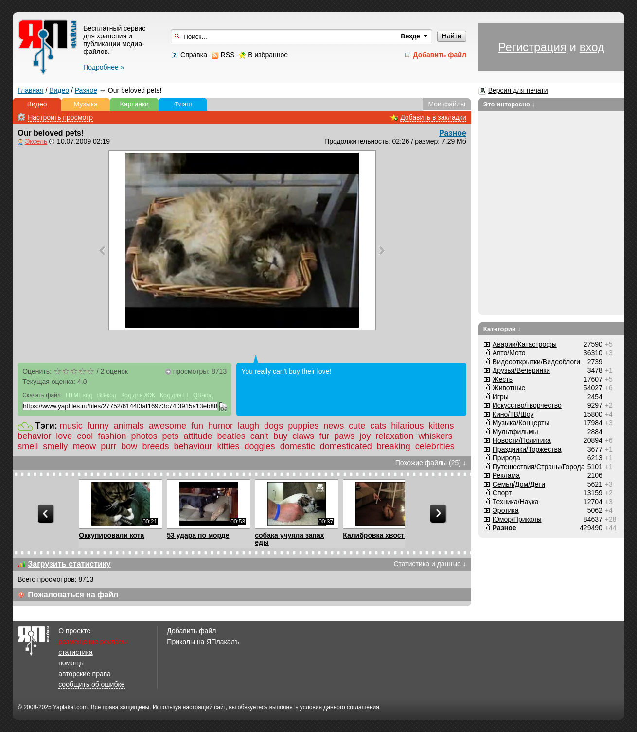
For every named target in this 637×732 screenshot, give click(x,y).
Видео (59, 90)
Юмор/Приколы (517, 519)
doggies (260, 446)
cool (85, 436)
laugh (248, 426)
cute (357, 426)
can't (259, 436)
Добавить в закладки (433, 117)
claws (303, 436)
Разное (86, 90)
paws (344, 436)
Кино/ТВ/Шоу (513, 414)
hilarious (407, 426)
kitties (228, 446)
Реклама (506, 475)
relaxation (394, 436)
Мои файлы (446, 104)
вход (592, 46)
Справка (193, 55)
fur (324, 436)
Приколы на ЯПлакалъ (203, 641)
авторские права (84, 674)
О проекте (74, 631)
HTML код (79, 395)
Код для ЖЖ (138, 395)
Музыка (85, 104)
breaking (393, 446)
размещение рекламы (93, 641)
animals (129, 426)
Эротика (506, 510)
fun (197, 426)
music (71, 426)
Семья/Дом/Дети (519, 484)
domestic (297, 446)
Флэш (183, 104)
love (64, 436)
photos (144, 436)
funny (98, 426)
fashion (112, 436)
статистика (75, 652)
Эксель (36, 141)
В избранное (268, 55)
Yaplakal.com (70, 707)
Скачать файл (41, 395)
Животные (509, 388)
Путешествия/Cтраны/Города (539, 467)
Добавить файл (191, 631)
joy (365, 436)
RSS (228, 55)
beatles (231, 436)
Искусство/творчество (527, 405)
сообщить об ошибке (91, 684)
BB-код (106, 395)
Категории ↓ (502, 328)
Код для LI (174, 395)
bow (129, 446)
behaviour (193, 446)
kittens (441, 426)
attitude (198, 436)
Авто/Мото (509, 353)
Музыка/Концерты (521, 423)
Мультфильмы (515, 432)
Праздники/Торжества (527, 449)
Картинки (134, 104)
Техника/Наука (516, 501)
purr (108, 446)
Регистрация (532, 46)
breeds (155, 446)
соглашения (363, 707)
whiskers (435, 436)
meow (84, 446)
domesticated (346, 446)
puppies (303, 426)
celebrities (435, 446)
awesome (167, 426)
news (333, 426)
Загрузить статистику (69, 564)
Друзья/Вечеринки (521, 370)
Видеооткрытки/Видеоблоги (536, 362)
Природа (506, 458)
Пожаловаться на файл (73, 595)
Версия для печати (518, 90)
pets (170, 436)
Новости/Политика (522, 440)
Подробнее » (103, 67)
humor (220, 426)
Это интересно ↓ (509, 104)
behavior (34, 436)
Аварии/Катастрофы (525, 344)
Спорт (502, 493)
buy (280, 436)
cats (378, 426)
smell (28, 446)
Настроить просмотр (60, 117)
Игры (501, 397)
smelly (55, 446)
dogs (273, 426)
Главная (30, 90)
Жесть (503, 379)
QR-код (203, 395)
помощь (71, 663)
